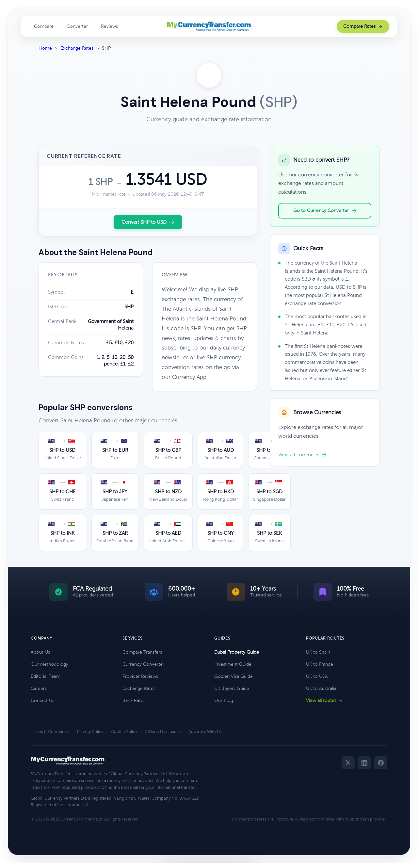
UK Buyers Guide (231, 688)
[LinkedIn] (364, 762)
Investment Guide (232, 664)
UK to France (319, 664)
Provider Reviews (140, 676)
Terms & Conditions (50, 731)
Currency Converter (143, 664)
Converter (77, 26)
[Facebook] (380, 762)
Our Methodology (49, 664)
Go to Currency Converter (325, 210)
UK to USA (317, 676)
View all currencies (302, 454)
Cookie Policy (124, 731)
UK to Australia (321, 688)
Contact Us (42, 700)
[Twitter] (348, 762)
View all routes (324, 700)
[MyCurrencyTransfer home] (209, 26)
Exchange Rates (76, 48)
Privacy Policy (90, 731)
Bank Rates (133, 700)
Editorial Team (45, 676)
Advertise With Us (205, 731)
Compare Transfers (142, 652)
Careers (39, 688)
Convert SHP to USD (147, 222)
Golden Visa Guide (233, 676)
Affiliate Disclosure (163, 731)
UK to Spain (318, 652)
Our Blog (223, 700)
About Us (40, 652)
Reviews (109, 26)
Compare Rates (363, 26)
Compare (44, 26)
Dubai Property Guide (236, 652)
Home (45, 48)
